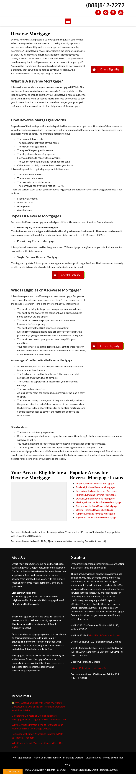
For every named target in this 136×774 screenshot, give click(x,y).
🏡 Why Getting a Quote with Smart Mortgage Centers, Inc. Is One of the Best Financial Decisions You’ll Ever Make (38, 706)
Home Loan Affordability (47, 757)
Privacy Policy (78, 667)
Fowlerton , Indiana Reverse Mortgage (96, 490)
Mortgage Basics (22, 757)
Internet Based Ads (98, 667)
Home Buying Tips (113, 757)
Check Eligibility (109, 69)
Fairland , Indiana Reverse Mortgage (95, 487)
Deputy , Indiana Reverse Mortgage (95, 483)
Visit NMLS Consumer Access (104, 635)
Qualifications (93, 757)
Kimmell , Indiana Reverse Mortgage (95, 513)
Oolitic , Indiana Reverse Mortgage (94, 509)
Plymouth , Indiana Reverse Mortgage (96, 517)
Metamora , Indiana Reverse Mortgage (96, 505)
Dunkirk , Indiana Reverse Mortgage (95, 498)
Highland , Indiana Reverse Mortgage (96, 494)
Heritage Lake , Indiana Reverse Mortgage (98, 502)
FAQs (68, 764)
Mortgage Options (73, 757)
